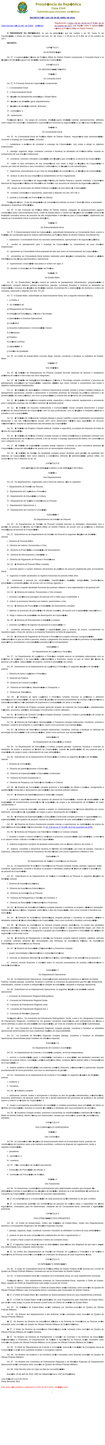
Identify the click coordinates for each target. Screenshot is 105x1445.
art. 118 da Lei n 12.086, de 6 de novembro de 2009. (69, 827)
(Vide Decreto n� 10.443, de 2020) (17, 25)
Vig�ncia (39, 25)
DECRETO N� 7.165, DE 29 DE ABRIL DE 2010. (52, 18)
